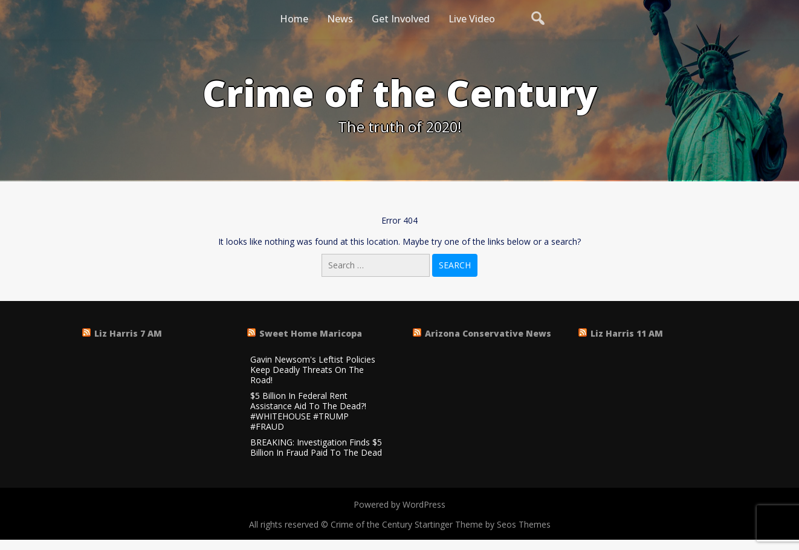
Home (294, 18)
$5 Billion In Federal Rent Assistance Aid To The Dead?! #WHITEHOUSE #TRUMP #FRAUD (308, 411)
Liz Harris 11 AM (626, 333)
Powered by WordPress (399, 504)
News (340, 18)
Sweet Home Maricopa (310, 333)
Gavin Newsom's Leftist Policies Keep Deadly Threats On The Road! (312, 370)
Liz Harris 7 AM (128, 333)
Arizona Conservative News (488, 333)
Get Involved (401, 18)
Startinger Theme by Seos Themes (483, 524)
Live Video (471, 18)
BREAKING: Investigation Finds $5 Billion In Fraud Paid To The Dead (316, 448)
